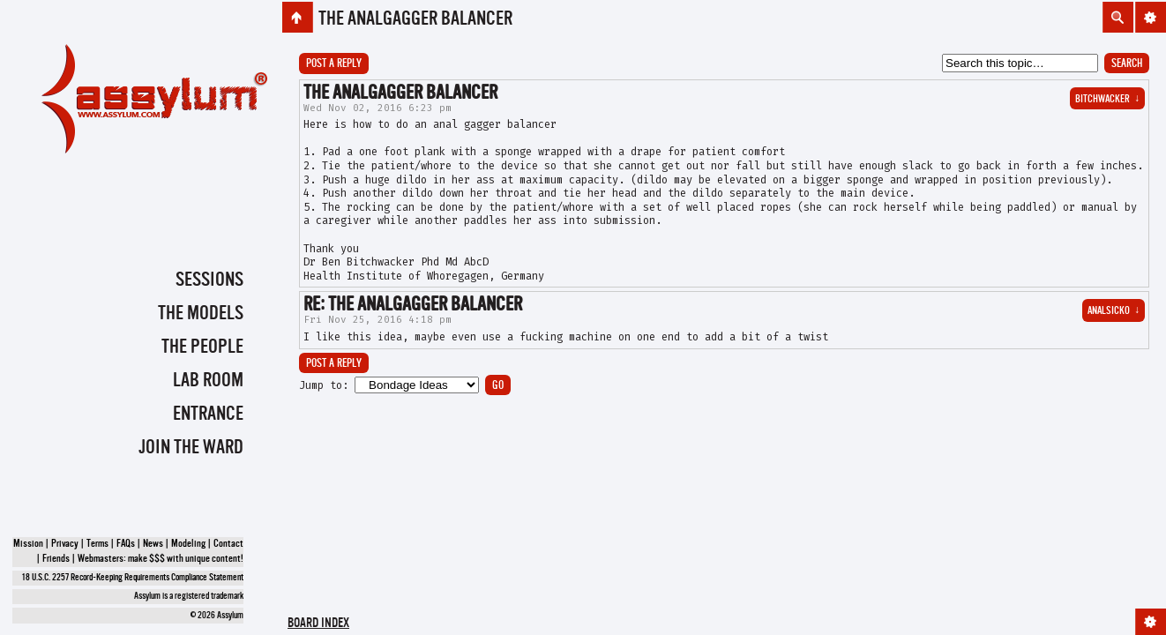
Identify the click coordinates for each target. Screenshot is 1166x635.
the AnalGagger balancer (415, 19)
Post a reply (334, 64)
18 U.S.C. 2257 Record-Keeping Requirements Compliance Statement (132, 578)
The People (202, 347)
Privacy (64, 544)
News (153, 544)
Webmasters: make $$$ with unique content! (160, 559)
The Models (200, 314)
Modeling (188, 544)
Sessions (209, 280)
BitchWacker (1107, 99)
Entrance (208, 414)
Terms (97, 544)
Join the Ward (190, 448)
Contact (228, 544)
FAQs (125, 544)
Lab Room (208, 381)
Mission (28, 544)
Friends (56, 559)
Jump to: (323, 385)
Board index (318, 624)
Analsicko (1114, 311)
